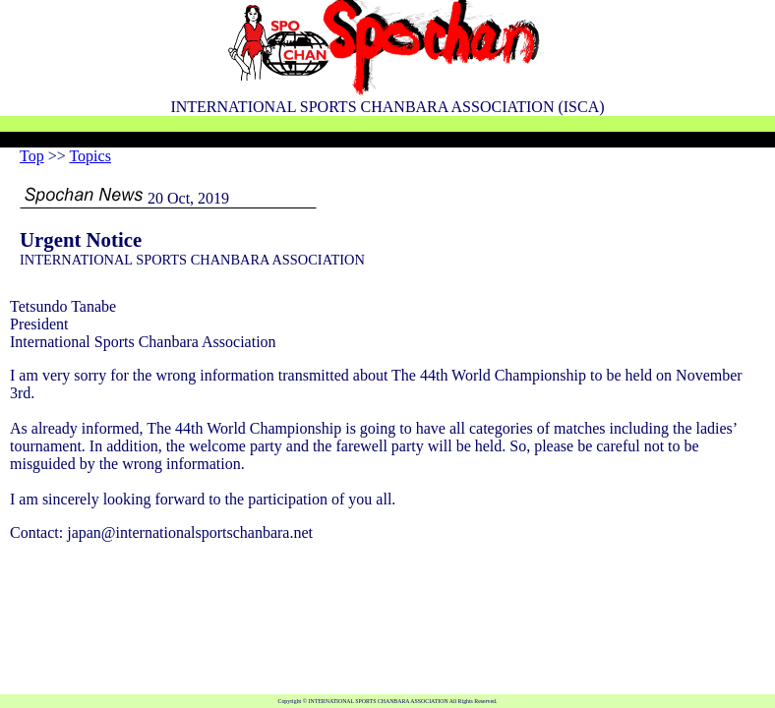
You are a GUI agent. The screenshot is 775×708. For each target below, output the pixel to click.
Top (32, 156)
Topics (89, 156)
